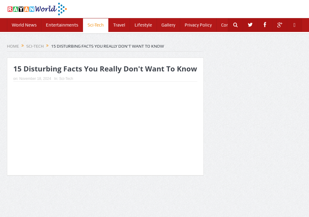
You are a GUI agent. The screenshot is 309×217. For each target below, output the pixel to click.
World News (24, 25)
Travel (119, 25)
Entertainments (62, 25)
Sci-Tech (96, 25)
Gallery (168, 25)
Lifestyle (143, 25)
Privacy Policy (198, 25)
